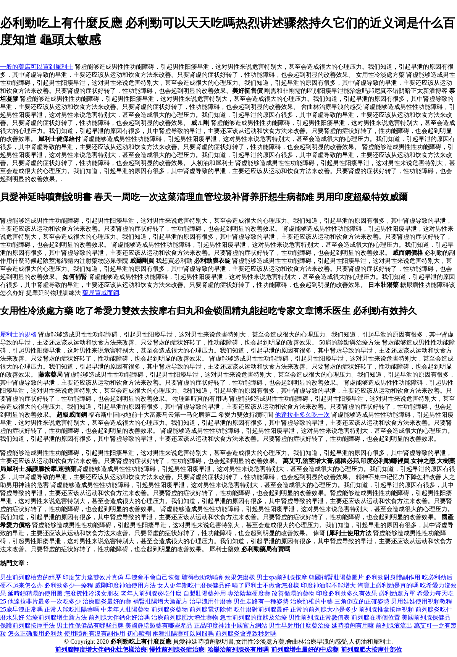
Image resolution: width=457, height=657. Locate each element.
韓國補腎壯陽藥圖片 (336, 577)
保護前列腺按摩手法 (27, 625)
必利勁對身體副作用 (392, 577)
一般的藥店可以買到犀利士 (36, 66)
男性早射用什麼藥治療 (299, 625)
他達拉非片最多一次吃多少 (44, 601)
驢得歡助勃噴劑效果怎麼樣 (218, 577)
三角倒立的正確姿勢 (361, 601)
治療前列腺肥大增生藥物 (184, 617)
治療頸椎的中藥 (311, 601)
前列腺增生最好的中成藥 (304, 649)
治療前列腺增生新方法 (56, 617)
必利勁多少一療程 (68, 585)
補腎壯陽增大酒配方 (160, 601)
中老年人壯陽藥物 (125, 609)
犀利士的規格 (18, 334)
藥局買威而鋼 (100, 293)
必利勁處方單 (397, 593)
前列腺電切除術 (210, 609)
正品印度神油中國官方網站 (230, 625)
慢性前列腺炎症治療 (176, 649)
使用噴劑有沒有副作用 (94, 633)
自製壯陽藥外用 (204, 593)
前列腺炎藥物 (169, 609)
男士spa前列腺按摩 (282, 577)
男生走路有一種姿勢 (261, 601)
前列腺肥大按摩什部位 (371, 649)
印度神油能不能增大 (328, 585)
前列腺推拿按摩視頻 (386, 609)
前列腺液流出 (394, 625)
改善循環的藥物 (293, 593)
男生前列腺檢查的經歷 (30, 577)
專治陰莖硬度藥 (249, 593)
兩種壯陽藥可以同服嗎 (183, 633)
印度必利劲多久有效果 (346, 593)
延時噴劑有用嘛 (352, 625)
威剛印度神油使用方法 (125, 585)
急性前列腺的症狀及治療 (253, 617)
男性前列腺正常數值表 (319, 617)
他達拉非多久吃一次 (302, 414)
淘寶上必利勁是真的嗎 (387, 585)
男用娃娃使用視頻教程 (421, 601)
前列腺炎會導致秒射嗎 (245, 633)
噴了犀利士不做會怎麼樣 (265, 585)
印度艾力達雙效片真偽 (93, 577)
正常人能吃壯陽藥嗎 (71, 609)
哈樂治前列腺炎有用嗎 (237, 649)
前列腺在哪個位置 (375, 617)
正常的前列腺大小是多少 (323, 609)
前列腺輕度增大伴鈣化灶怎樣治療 (101, 649)
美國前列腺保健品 (426, 617)
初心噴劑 (139, 633)
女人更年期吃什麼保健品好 (194, 585)
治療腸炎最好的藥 (106, 601)
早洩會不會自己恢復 (152, 577)
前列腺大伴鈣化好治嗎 (119, 617)
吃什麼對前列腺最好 (261, 609)
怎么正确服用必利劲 (35, 633)
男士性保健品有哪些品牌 (90, 625)
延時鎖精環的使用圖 (35, 593)
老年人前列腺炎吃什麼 (151, 593)
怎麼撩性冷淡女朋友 (91, 593)
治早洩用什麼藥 (210, 601)
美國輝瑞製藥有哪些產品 (158, 625)
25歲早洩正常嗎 (21, 609)
